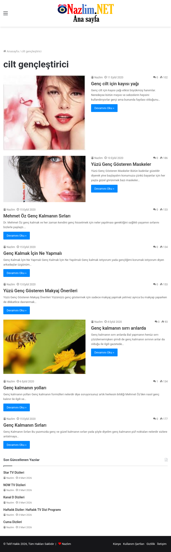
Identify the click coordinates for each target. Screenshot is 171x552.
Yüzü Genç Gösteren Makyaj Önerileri (40, 290)
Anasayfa (11, 51)
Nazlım (66, 544)
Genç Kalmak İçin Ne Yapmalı (32, 253)
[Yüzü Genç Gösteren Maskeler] (44, 179)
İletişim (162, 544)
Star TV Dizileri (13, 472)
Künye (117, 544)
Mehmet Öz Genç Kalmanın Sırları (37, 216)
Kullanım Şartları (133, 544)
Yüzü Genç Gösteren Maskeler (121, 164)
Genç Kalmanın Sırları (25, 425)
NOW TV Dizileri (14, 485)
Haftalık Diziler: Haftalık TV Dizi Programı (32, 509)
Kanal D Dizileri (13, 497)
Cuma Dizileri (12, 522)
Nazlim (98, 77)
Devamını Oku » (104, 108)
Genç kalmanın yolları (24, 387)
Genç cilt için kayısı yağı (115, 83)
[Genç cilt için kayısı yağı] (44, 112)
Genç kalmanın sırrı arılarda (118, 328)
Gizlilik (151, 544)
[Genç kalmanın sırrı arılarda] (44, 347)
